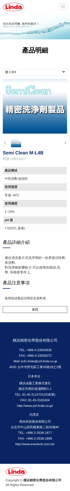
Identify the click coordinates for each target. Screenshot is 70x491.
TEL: (22, 350)
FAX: (22, 355)
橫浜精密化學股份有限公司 (13, 7)
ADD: (13, 367)
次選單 (35, 72)
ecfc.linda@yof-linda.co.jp (39, 361)
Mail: (17, 361)
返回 (35, 309)
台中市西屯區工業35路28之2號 (39, 367)
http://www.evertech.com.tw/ (35, 444)
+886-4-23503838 (39, 350)
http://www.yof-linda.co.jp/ (35, 406)
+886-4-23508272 (39, 355)
